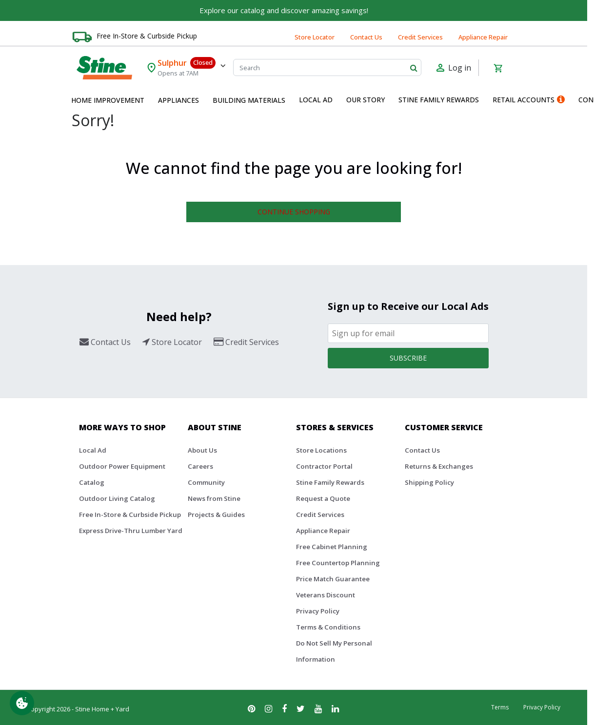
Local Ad (92, 450)
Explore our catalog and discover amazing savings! (283, 10)
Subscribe (408, 357)
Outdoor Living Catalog (117, 498)
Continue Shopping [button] (293, 211)
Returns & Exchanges (439, 466)
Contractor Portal (324, 466)
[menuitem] (107, 100)
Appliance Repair (483, 37)
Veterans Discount (325, 595)
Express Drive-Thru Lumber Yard (130, 530)
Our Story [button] (365, 99)
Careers (200, 466)
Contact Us (366, 37)
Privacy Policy (317, 611)
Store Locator (315, 37)
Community (206, 482)
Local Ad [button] (316, 99)
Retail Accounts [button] (529, 99)
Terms (500, 707)
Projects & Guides (216, 514)
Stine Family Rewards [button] (438, 99)
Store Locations (321, 450)
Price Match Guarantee (333, 578)
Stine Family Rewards (330, 482)
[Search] (327, 67)
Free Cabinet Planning (331, 546)
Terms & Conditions (328, 627)
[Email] (408, 333)
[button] (107, 100)
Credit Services (420, 37)
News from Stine (214, 498)
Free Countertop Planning (338, 562)
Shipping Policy (429, 482)
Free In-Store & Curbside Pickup (147, 35)
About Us (202, 450)
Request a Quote (323, 498)
